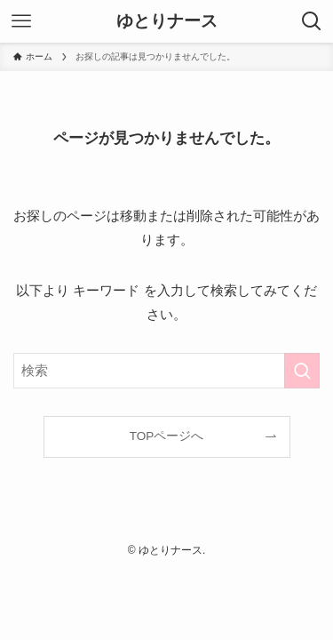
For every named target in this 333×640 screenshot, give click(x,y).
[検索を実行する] (302, 370)
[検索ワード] (166, 370)
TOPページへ (167, 436)
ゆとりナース (167, 21)
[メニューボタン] (21, 21)
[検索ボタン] (311, 21)
